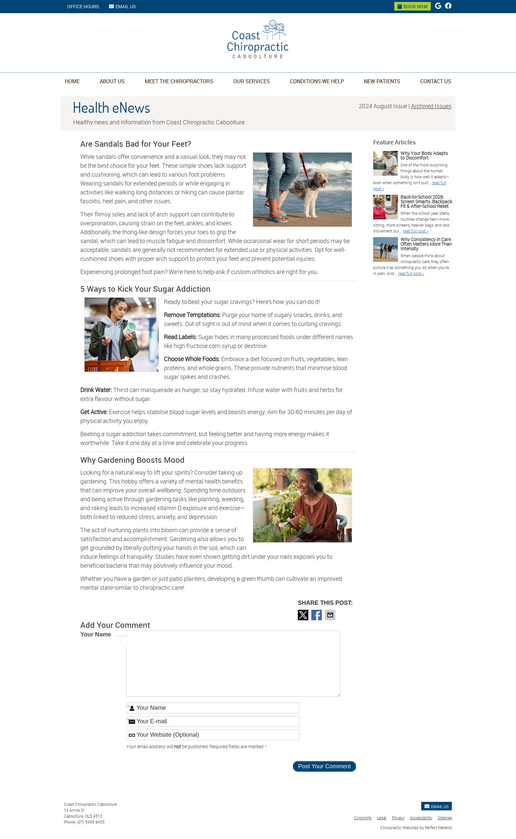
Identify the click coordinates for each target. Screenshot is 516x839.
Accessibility (421, 817)
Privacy (398, 817)
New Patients (382, 81)
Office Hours (83, 6)
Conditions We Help (317, 81)
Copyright (363, 817)
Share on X (304, 615)
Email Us (122, 6)
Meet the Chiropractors (179, 81)
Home (72, 81)
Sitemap (445, 817)
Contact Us (435, 81)
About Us (112, 81)
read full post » (415, 231)
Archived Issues (431, 106)
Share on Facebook (317, 615)
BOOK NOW (412, 6)
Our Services (251, 81)
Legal (381, 817)
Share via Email (331, 615)
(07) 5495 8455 (91, 822)
